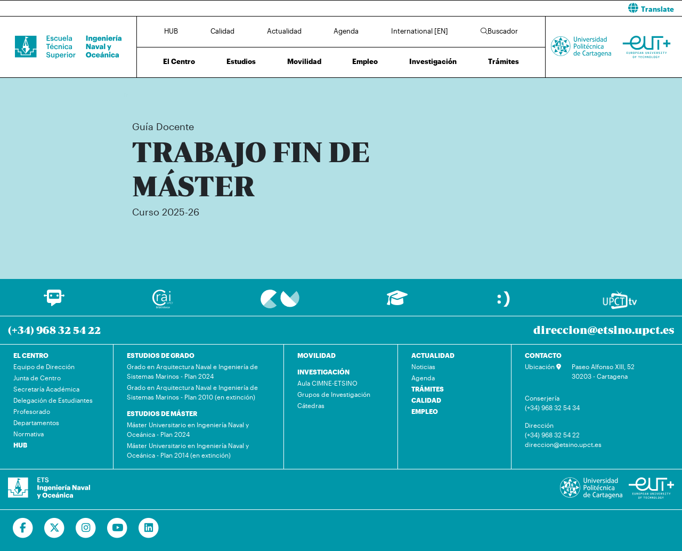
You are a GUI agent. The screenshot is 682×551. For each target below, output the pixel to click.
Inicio (132, 94)
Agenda (346, 31)
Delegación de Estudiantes (53, 400)
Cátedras (310, 405)
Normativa (28, 433)
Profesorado (31, 411)
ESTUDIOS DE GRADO (160, 355)
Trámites (503, 61)
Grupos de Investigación (333, 394)
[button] (515, 8)
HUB (171, 31)
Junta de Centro (37, 377)
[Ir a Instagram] (86, 528)
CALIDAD (426, 400)
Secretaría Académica (46, 389)
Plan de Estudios (344, 94)
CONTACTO (543, 355)
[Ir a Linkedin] (149, 528)
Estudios (241, 61)
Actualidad (284, 31)
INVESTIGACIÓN (323, 372)
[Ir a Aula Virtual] (397, 303)
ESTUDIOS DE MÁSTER (162, 413)
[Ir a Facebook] (23, 528)
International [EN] (419, 31)
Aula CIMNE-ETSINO (327, 383)
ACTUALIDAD (432, 355)
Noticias (423, 366)
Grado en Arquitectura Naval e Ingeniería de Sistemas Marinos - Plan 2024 (192, 371)
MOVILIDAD (316, 355)
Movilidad (304, 61)
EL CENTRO (30, 355)
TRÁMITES (427, 389)
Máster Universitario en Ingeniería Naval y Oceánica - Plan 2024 (188, 429)
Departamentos (36, 422)
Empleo (365, 61)
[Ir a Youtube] (117, 528)
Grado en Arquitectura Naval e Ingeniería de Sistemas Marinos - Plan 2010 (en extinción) (192, 392)
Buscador (499, 31)
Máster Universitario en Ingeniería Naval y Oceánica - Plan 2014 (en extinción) (188, 450)
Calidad (222, 31)
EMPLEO (424, 411)
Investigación (433, 61)
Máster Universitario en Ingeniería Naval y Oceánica (246, 94)
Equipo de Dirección (44, 366)
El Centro (179, 61)
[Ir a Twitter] (54, 528)
